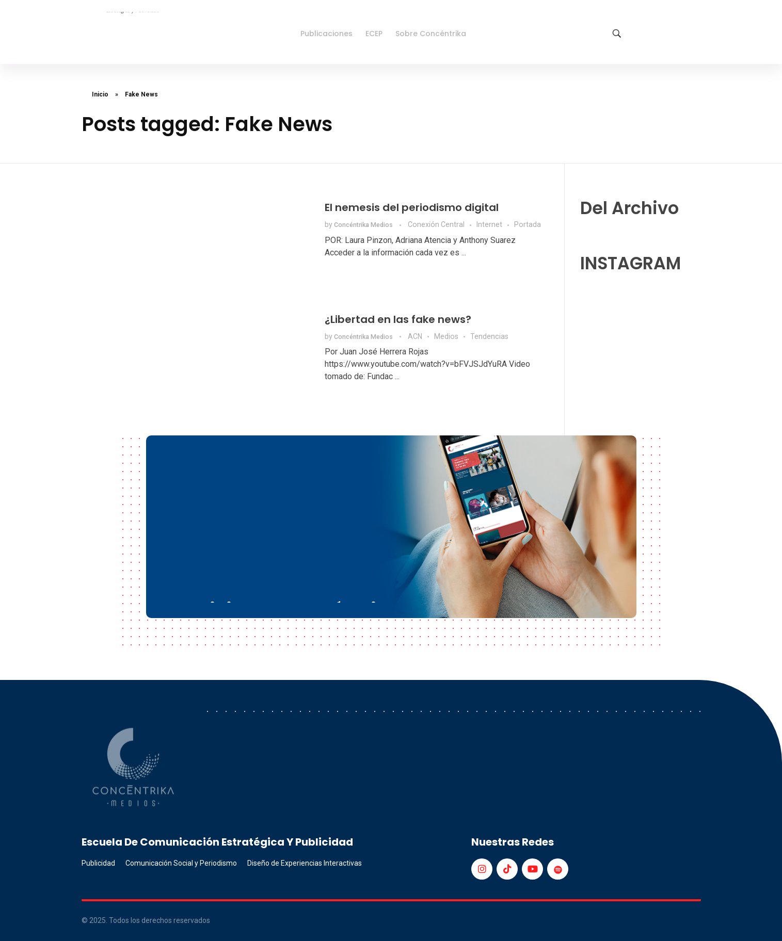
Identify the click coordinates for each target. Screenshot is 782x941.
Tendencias (489, 336)
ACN (415, 336)
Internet (489, 224)
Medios (446, 336)
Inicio (100, 94)
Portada (527, 224)
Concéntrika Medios (364, 225)
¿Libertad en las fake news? (398, 319)
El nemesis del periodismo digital (412, 207)
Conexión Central (436, 224)
